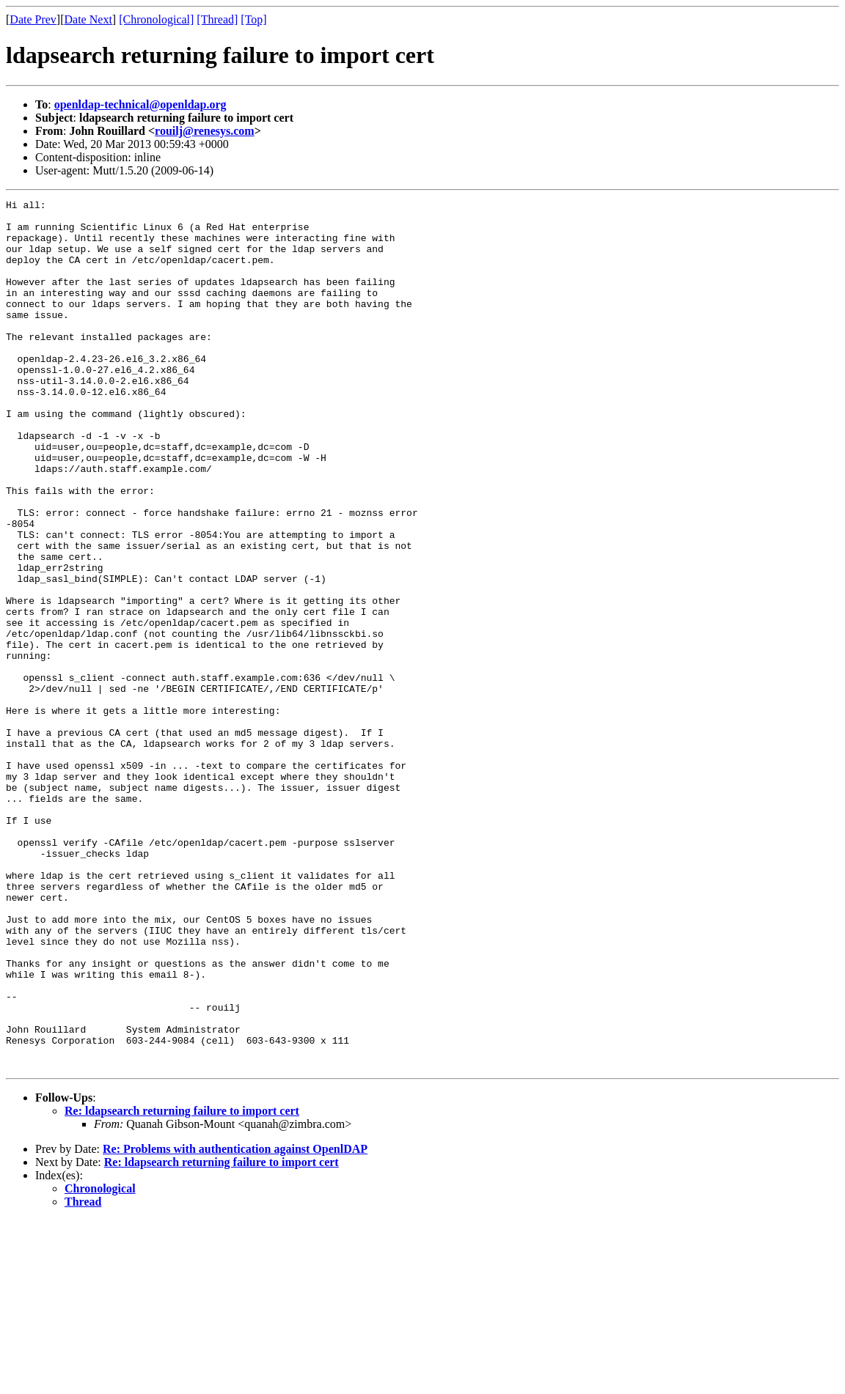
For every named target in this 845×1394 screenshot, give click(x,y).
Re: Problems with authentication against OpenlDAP (235, 1322)
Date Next (88, 19)
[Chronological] (156, 19)
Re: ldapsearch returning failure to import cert (182, 1284)
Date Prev (33, 19)
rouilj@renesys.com (205, 131)
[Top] (253, 19)
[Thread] (217, 19)
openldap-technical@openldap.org (140, 104)
